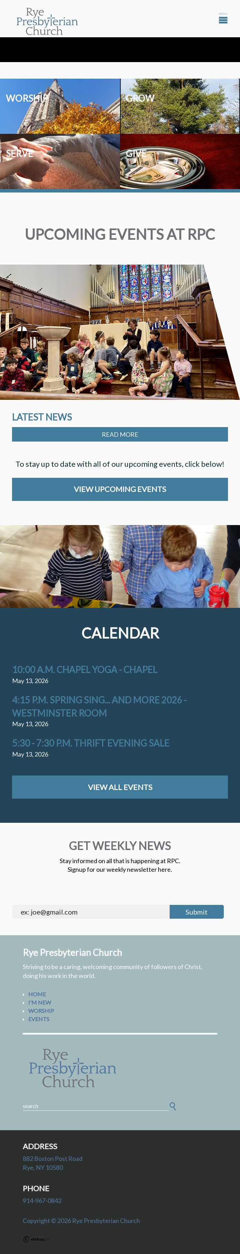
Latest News (42, 417)
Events (38, 1019)
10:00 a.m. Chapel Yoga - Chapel (84, 669)
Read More (120, 434)
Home (37, 994)
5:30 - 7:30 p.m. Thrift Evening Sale (90, 743)
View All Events (120, 787)
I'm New (39, 1002)
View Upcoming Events (120, 489)
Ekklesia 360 (36, 1239)
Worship (41, 1010)
